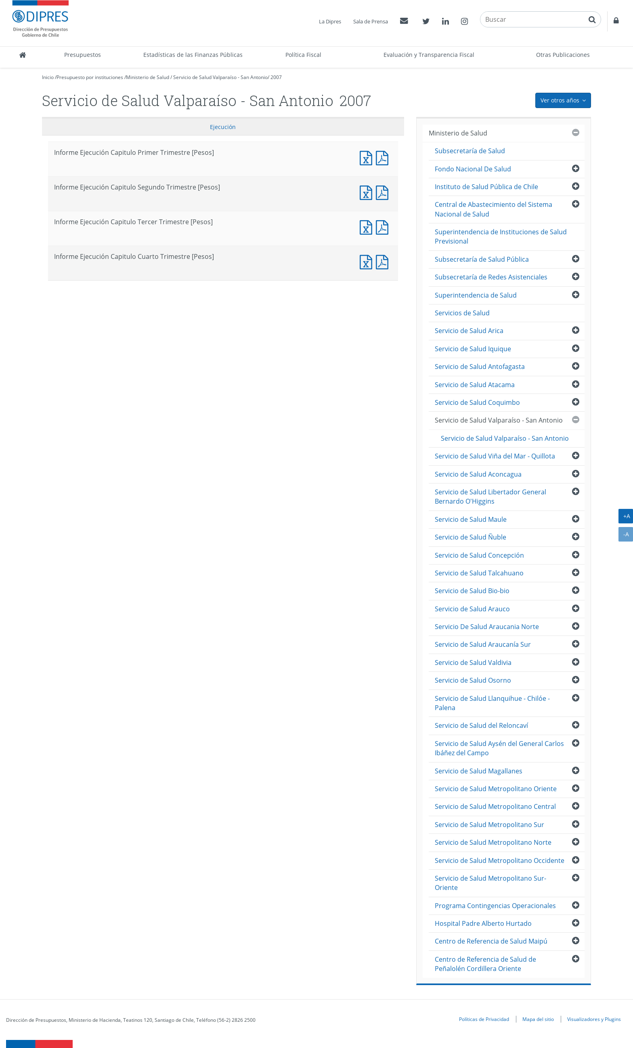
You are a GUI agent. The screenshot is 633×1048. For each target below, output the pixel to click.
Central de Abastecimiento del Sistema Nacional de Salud (493, 209)
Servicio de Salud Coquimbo (477, 402)
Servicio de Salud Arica (469, 330)
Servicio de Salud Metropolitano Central (495, 806)
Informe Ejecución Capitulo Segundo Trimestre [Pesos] (368, 192)
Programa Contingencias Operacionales (495, 905)
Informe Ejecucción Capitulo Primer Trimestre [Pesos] (384, 157)
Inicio (48, 77)
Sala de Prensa (370, 21)
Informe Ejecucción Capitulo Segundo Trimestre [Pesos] (384, 192)
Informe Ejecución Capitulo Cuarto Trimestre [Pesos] (368, 261)
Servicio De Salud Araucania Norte (487, 626)
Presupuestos (82, 54)
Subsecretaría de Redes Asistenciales (491, 277)
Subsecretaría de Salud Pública (482, 259)
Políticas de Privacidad (484, 1019)
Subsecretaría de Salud (470, 150)
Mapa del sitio (538, 1019)
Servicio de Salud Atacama (475, 384)
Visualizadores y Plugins (594, 1019)
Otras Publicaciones (563, 54)
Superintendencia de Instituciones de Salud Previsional (501, 236)
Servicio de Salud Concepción (479, 555)
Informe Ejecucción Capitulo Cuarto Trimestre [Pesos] (384, 261)
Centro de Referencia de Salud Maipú (491, 941)
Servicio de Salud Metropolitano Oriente (496, 788)
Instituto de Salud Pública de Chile (486, 186)
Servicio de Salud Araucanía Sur (483, 644)
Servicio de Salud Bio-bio (472, 590)
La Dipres (330, 21)
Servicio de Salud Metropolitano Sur (489, 824)
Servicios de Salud (462, 312)
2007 (276, 77)
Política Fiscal (303, 54)
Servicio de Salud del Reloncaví (481, 725)
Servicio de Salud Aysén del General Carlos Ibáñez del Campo (499, 748)
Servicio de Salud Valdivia (473, 662)
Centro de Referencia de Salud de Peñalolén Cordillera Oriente (485, 964)
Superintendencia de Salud (476, 295)
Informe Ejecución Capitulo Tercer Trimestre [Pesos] (368, 226)
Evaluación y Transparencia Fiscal (429, 54)
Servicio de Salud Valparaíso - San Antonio (220, 77)
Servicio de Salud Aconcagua (478, 474)
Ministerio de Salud (147, 77)
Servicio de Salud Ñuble (470, 537)
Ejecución (223, 127)
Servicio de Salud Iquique (473, 348)
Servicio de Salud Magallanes (478, 771)
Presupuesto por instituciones (90, 77)
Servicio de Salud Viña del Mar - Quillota (495, 456)
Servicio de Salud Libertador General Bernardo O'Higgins (490, 497)
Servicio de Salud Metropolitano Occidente (499, 860)
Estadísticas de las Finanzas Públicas (193, 54)
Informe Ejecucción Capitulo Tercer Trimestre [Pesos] (384, 226)
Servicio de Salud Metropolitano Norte (493, 842)
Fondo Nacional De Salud (473, 169)
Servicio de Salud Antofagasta (480, 366)
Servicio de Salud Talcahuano (479, 573)
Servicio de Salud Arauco (472, 608)
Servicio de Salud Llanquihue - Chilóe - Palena (492, 703)
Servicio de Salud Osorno (473, 680)
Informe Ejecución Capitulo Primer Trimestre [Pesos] (368, 157)
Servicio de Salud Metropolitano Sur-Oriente (490, 883)
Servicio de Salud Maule (471, 519)
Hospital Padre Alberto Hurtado (483, 923)
